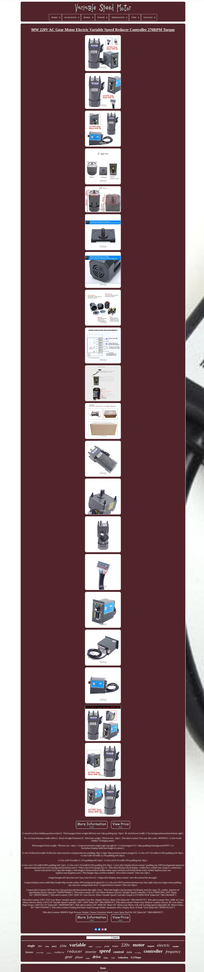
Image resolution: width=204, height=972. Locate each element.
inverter (90, 952)
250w (47, 946)
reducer (74, 952)
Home (103, 968)
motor (139, 944)
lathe (129, 952)
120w (63, 945)
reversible (40, 953)
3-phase (48, 953)
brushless (99, 947)
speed (105, 951)
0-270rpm (136, 957)
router (176, 946)
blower (29, 952)
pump (106, 946)
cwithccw (59, 952)
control (118, 952)
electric (163, 945)
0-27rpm (138, 953)
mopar (115, 946)
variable (77, 944)
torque (88, 958)
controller (153, 951)
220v (125, 944)
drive (97, 957)
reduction (123, 957)
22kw (105, 958)
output (150, 946)
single (31, 945)
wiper (91, 946)
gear (68, 956)
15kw (113, 958)
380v (40, 946)
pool (54, 946)
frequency (173, 951)
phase (79, 957)
